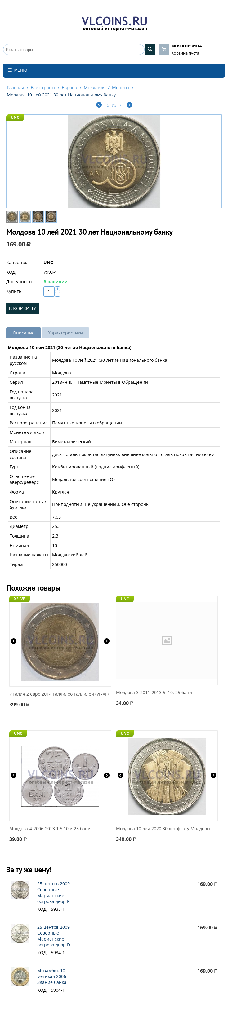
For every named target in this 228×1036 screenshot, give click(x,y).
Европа (69, 88)
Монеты (120, 88)
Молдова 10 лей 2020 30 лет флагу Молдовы (163, 828)
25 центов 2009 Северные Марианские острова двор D (53, 936)
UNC (15, 117)
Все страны (43, 88)
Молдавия (94, 88)
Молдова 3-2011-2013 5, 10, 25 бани (154, 692)
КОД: (11, 272)
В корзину (22, 308)
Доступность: (20, 282)
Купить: (14, 291)
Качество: (16, 262)
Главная (15, 88)
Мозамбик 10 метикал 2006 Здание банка (51, 976)
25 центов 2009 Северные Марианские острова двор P (53, 892)
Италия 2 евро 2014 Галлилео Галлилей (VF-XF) (59, 694)
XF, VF (19, 598)
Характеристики (65, 333)
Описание (23, 333)
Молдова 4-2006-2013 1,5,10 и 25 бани (50, 828)
